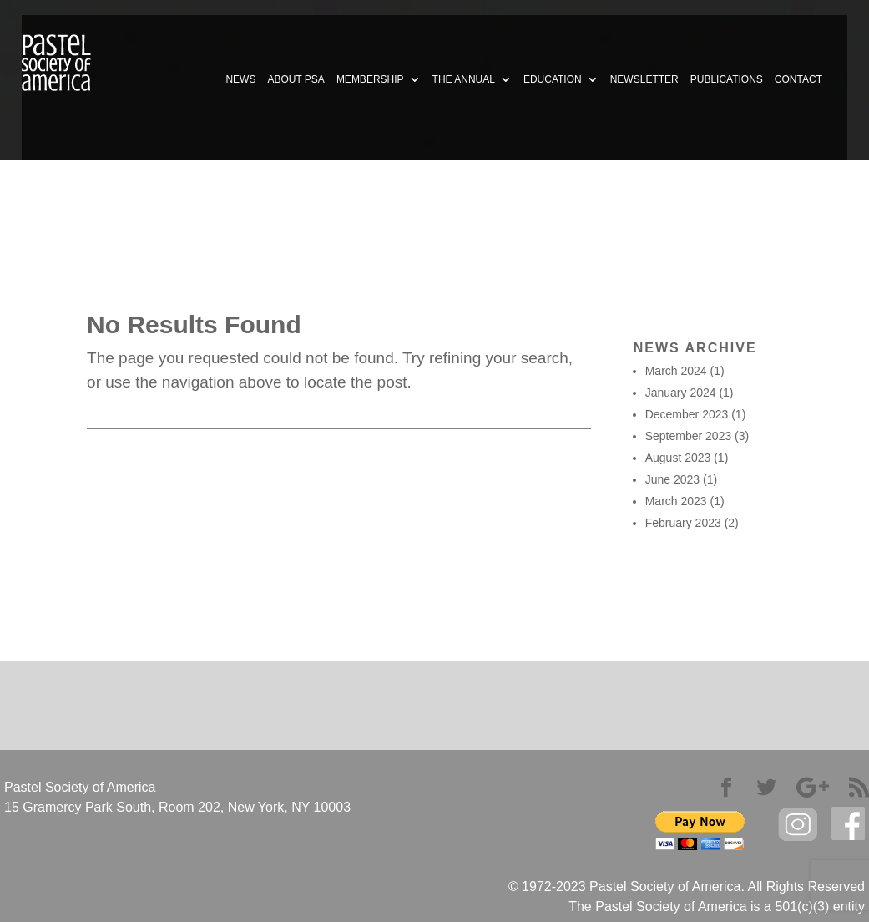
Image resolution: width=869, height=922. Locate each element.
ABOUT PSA (295, 79)
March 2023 (676, 501)
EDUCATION (552, 79)
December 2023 (687, 414)
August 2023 (678, 457)
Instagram (798, 825)
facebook (848, 824)
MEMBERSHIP (370, 79)
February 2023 (683, 522)
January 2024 (680, 392)
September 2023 (688, 436)
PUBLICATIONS (726, 79)
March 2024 (676, 370)
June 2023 (672, 479)
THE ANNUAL (463, 79)
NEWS (240, 79)
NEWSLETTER (644, 79)
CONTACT (798, 79)
